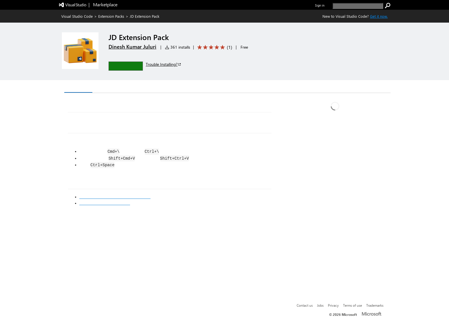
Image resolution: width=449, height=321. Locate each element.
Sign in (319, 5)
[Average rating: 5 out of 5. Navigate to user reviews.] (214, 47)
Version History (113, 87)
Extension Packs (111, 16)
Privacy (333, 305)
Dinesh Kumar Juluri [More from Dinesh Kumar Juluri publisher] (132, 46)
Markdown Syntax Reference (104, 203)
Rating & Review (175, 87)
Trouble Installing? (164, 64)
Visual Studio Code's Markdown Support (115, 197)
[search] (357, 6)
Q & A (143, 87)
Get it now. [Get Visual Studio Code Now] (379, 16)
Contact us (305, 305)
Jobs (320, 305)
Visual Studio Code (77, 16)
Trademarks (374, 305)
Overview (78, 87)
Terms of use (352, 305)
